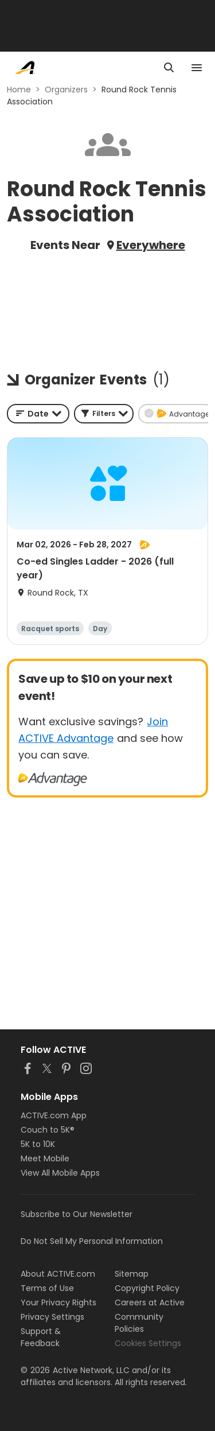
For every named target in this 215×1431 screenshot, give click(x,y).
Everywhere (150, 245)
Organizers (66, 89)
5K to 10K (38, 1144)
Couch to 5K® (48, 1130)
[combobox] (38, 413)
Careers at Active (150, 1302)
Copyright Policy (147, 1288)
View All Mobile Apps (60, 1173)
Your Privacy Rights (58, 1302)
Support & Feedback (41, 1337)
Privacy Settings (52, 1317)
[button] (104, 413)
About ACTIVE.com (58, 1274)
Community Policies (139, 1323)
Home (19, 89)
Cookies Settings (148, 1343)
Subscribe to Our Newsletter (76, 1214)
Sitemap (131, 1274)
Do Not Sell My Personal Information (92, 1241)
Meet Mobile (45, 1158)
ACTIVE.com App (54, 1115)
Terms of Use (47, 1288)
